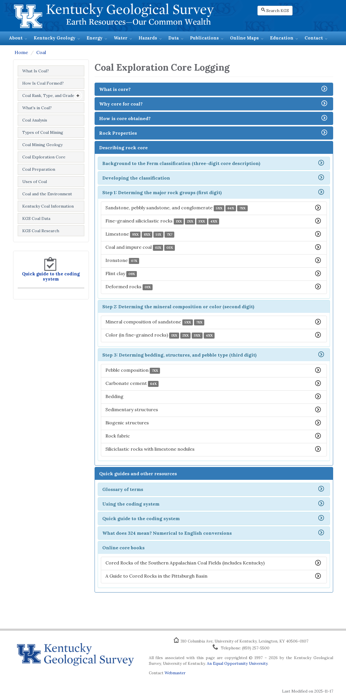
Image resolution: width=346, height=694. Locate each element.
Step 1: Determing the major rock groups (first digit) (162, 192)
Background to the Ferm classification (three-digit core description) (181, 163)
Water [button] (120, 38)
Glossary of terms (122, 489)
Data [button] (173, 38)
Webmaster (175, 672)
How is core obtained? (125, 118)
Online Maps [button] (244, 38)
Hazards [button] (148, 38)
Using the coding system (130, 504)
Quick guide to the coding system (51, 276)
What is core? (115, 89)
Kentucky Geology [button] (54, 38)
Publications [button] (204, 38)
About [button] (16, 38)
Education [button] (281, 38)
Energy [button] (95, 38)
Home (21, 52)
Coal (41, 52)
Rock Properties (118, 133)
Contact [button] (314, 38)
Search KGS (275, 10)
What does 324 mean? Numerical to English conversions (167, 533)
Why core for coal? (121, 104)
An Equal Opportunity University (237, 663)
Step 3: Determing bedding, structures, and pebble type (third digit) (179, 355)
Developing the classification (136, 178)
